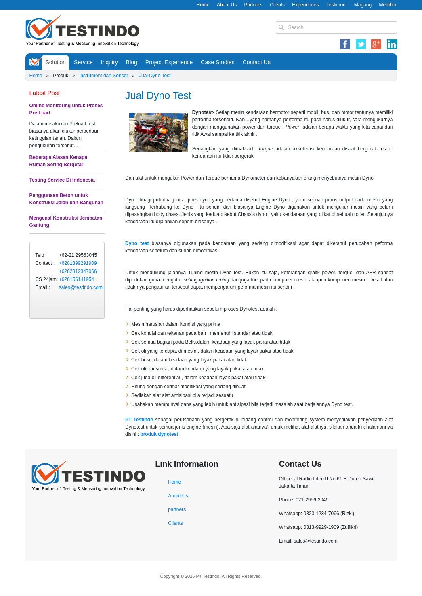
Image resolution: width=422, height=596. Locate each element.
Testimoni (336, 5)
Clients (277, 5)
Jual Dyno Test (155, 75)
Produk (60, 75)
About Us (227, 5)
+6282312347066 (78, 271)
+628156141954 (76, 279)
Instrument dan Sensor (103, 75)
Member (388, 5)
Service (83, 62)
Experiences (305, 5)
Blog (131, 62)
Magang (363, 5)
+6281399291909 (78, 263)
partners (177, 509)
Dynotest (202, 112)
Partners (253, 5)
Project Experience (169, 62)
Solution (56, 62)
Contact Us (257, 62)
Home (203, 5)
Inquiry (109, 62)
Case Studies (217, 62)
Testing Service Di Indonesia (62, 180)
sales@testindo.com (81, 287)
